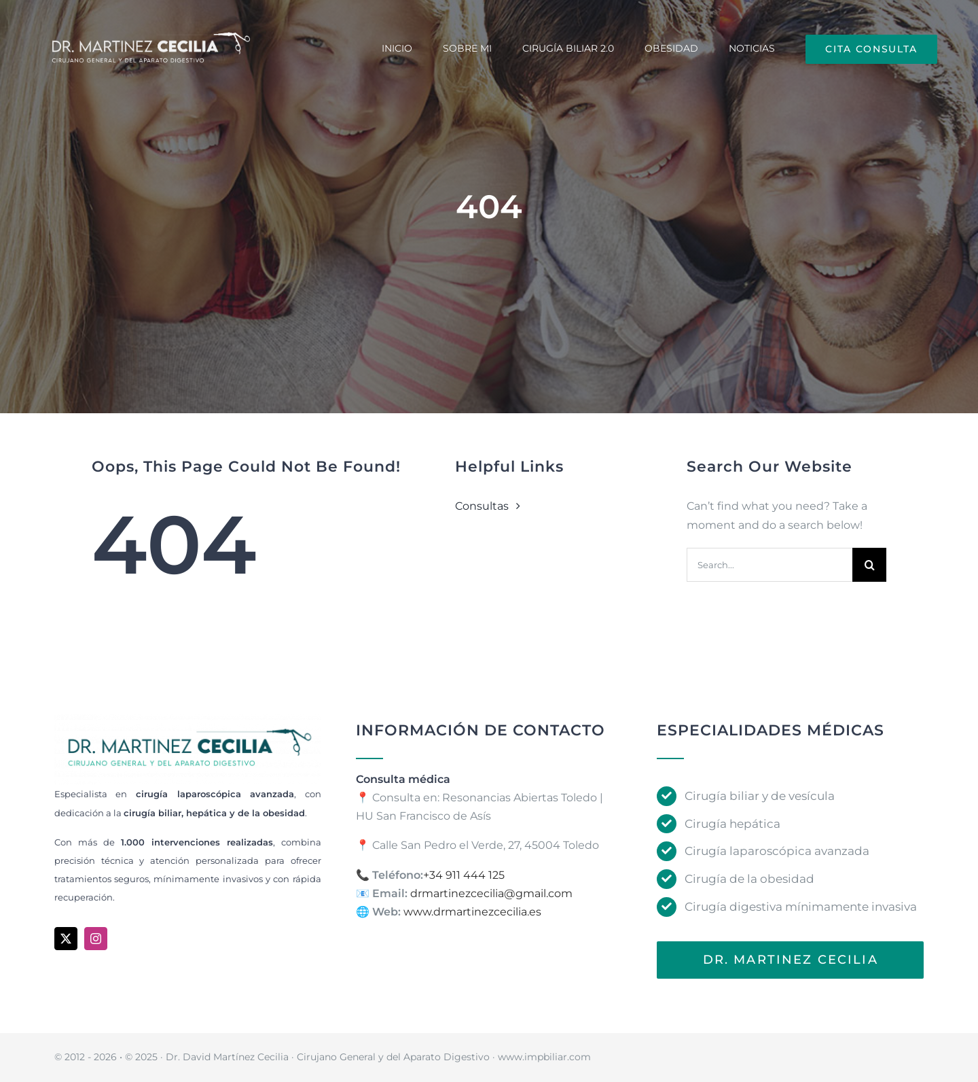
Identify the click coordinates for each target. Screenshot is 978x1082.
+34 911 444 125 (464, 875)
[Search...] (769, 565)
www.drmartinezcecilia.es (472, 911)
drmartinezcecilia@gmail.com (491, 893)
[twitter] (65, 938)
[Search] (869, 565)
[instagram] (95, 938)
